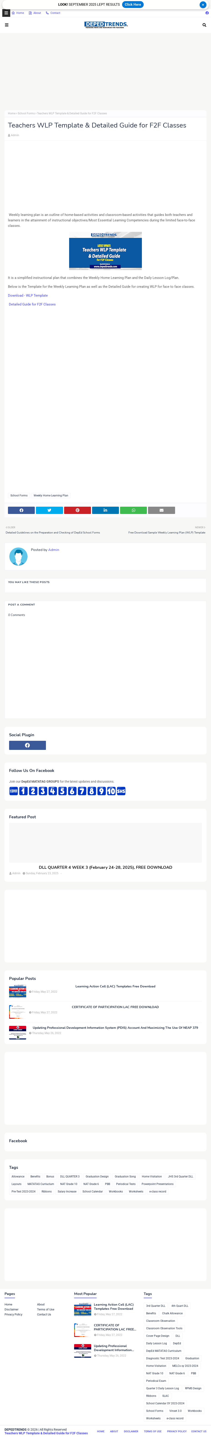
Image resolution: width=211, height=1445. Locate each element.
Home (17, 13)
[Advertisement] (105, 71)
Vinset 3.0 (175, 1410)
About (34, 13)
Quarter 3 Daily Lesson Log (162, 1388)
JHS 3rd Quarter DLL (180, 1176)
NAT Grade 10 (68, 1184)
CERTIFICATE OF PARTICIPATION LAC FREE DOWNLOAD (115, 1007)
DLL (178, 1335)
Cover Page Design (157, 1335)
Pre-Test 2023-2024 (23, 1191)
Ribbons (47, 1191)
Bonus (50, 1176)
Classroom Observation (160, 1320)
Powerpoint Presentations (157, 1184)
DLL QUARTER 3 (70, 1176)
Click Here (133, 5)
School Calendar (93, 1191)
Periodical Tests (126, 1184)
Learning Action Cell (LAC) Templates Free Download (115, 986)
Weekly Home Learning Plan (51, 495)
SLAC (165, 1395)
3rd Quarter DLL (155, 1305)
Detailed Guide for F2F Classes (32, 304)
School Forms (26, 113)
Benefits (35, 1176)
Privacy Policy (13, 1314)
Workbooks (116, 1191)
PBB (107, 1184)
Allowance (18, 1176)
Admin (15, 135)
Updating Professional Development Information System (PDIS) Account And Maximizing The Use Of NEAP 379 (115, 1028)
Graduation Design (97, 1176)
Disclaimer (11, 1309)
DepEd (177, 1343)
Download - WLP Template (28, 295)
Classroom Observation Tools (164, 1328)
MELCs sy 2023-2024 (185, 1365)
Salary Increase (67, 1191)
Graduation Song (125, 1176)
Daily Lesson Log (156, 1343)
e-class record (157, 1191)
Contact (52, 13)
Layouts (16, 1184)
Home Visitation (152, 1176)
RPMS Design (193, 1388)
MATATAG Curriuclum (41, 1184)
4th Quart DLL (179, 1305)
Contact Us (44, 1314)
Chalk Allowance (172, 1313)
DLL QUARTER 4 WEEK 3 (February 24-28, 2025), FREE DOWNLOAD (105, 867)
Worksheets (136, 1191)
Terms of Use (45, 1309)
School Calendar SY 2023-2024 (165, 1403)
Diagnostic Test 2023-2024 (162, 1358)
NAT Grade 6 (91, 1184)
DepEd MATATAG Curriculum (163, 1350)
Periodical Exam (156, 1380)
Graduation (192, 1358)
